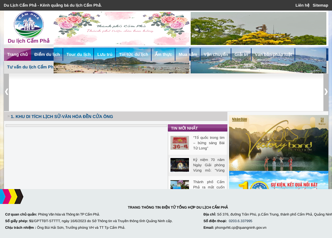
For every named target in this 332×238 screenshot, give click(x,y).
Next (325, 92)
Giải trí (241, 54)
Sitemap (320, 5)
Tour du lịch (79, 54)
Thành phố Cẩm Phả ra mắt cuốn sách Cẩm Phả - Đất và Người (209, 187)
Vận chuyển (216, 54)
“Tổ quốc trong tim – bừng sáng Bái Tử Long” (209, 143)
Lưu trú (105, 54)
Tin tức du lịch (133, 54)
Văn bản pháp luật (273, 54)
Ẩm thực (163, 54)
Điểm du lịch (47, 54)
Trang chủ (17, 54)
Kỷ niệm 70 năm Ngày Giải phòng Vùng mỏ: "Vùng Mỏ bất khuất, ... (209, 165)
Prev (6, 92)
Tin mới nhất (184, 128)
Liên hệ (302, 5)
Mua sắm (188, 54)
